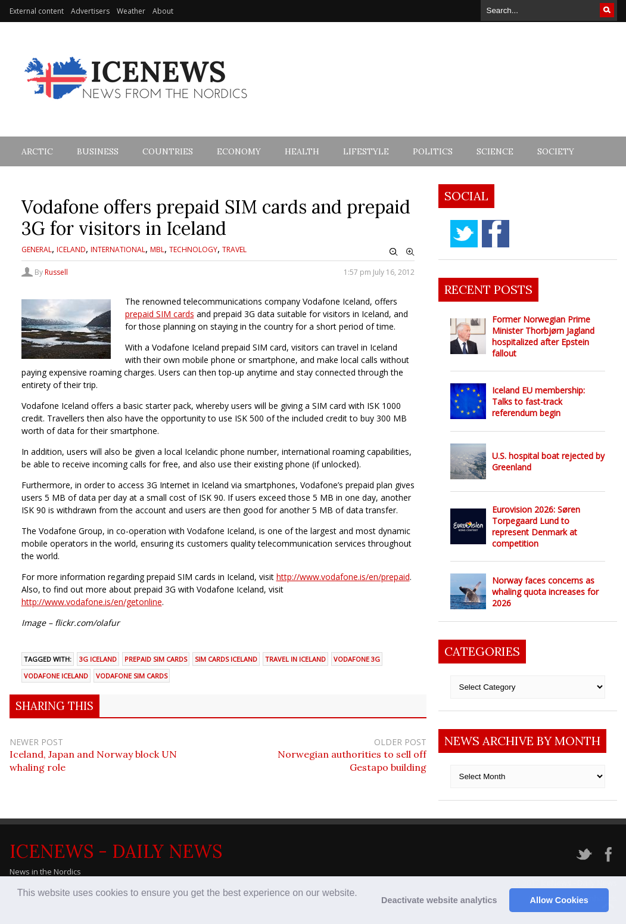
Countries (167, 151)
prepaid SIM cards (159, 314)
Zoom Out (394, 252)
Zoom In (410, 252)
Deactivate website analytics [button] (439, 900)
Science (494, 151)
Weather (131, 11)
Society (555, 151)
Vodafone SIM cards (131, 675)
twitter (464, 233)
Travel (234, 249)
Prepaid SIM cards (155, 659)
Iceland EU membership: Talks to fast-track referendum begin (538, 401)
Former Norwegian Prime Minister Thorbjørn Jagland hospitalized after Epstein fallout (543, 336)
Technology (193, 249)
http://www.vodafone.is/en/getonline (91, 601)
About (162, 11)
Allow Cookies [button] (559, 900)
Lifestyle (366, 151)
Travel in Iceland (295, 659)
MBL (157, 249)
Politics (433, 151)
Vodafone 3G (357, 659)
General (36, 249)
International (118, 249)
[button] (19, 908)
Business (98, 151)
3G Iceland (98, 659)
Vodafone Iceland (56, 675)
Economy (239, 151)
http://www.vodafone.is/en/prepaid (343, 576)
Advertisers (90, 11)
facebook (495, 233)
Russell (56, 272)
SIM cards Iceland (226, 659)
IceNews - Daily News (116, 851)
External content (37, 11)
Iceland (71, 249)
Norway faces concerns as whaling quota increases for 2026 (545, 592)
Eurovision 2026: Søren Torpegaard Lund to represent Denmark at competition (536, 526)
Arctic (37, 151)
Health (302, 151)
